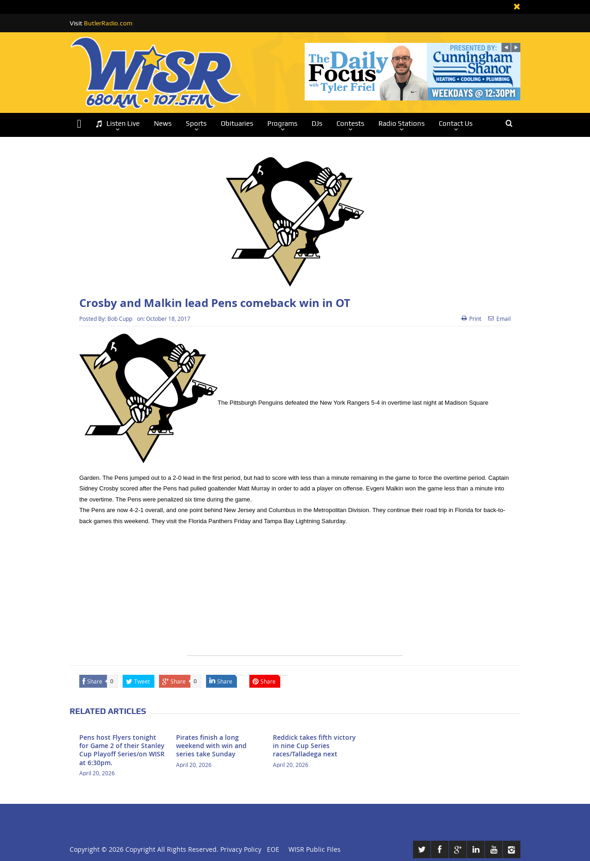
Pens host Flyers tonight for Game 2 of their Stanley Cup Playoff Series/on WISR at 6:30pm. (122, 750)
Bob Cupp (119, 318)
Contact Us (455, 123)
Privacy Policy (240, 849)
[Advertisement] (295, 590)
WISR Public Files (315, 849)
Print (471, 318)
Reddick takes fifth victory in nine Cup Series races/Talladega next (314, 745)
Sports (196, 123)
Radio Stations (401, 123)
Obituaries (237, 123)
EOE (271, 849)
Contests (350, 123)
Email (499, 318)
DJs (317, 123)
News (162, 123)
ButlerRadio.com (108, 23)
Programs (282, 123)
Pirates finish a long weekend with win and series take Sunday (211, 745)
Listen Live (117, 124)
